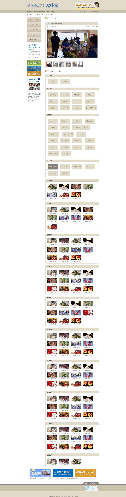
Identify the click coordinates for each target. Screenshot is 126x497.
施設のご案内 (34, 19)
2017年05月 (88, 281)
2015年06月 (76, 344)
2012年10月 (76, 430)
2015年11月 (64, 336)
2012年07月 (64, 438)
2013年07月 (64, 407)
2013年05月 (88, 407)
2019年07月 (52, 218)
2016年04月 (88, 313)
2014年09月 (88, 367)
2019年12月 (52, 210)
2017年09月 (88, 273)
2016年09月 (76, 304)
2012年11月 (64, 430)
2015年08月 (52, 344)
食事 (34, 73)
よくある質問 (34, 29)
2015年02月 (76, 352)
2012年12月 (52, 430)
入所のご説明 (34, 24)
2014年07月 (64, 375)
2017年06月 (76, 281)
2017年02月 (76, 289)
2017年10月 (76, 273)
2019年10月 (64, 210)
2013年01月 (88, 415)
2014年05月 (88, 375)
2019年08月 (88, 210)
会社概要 (83, 11)
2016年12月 (52, 304)
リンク (88, 11)
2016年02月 (64, 321)
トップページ (30, 15)
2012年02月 (76, 447)
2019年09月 (76, 210)
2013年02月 (76, 415)
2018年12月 (52, 241)
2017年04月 (52, 289)
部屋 (34, 68)
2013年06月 (76, 407)
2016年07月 (52, 313)
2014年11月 (64, 367)
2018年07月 (64, 250)
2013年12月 (52, 399)
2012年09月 (88, 430)
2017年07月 (64, 281)
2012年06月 (76, 438)
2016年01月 (76, 321)
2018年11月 (64, 241)
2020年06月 (52, 195)
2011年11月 (64, 462)
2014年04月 (52, 384)
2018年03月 (52, 258)
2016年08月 (88, 304)
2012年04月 (52, 447)
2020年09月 (64, 187)
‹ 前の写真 (88, 26)
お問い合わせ (34, 39)
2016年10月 (64, 304)
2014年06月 (76, 375)
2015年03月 (64, 352)
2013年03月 (64, 415)
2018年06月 (76, 250)
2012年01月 (88, 447)
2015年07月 (64, 344)
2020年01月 (76, 195)
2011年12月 (52, 462)
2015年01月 (88, 352)
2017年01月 (88, 289)
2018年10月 (76, 241)
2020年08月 (76, 187)
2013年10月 (76, 399)
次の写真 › (95, 26)
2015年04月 (52, 352)
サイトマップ (96, 11)
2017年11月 (64, 273)
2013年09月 (88, 399)
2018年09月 (88, 241)
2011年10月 (76, 462)
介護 (34, 62)
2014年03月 (64, 384)
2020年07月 (88, 187)
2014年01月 (88, 384)
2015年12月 (52, 336)
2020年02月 (64, 195)
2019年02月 (52, 227)
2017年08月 (52, 281)
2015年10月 (76, 336)
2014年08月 (52, 375)
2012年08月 (52, 438)
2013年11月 (64, 399)
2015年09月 (88, 336)
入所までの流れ (71, 478)
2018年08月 (52, 250)
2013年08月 (52, 407)
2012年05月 (88, 438)
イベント (37, 15)
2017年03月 (64, 289)
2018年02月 (64, 258)
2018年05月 (88, 250)
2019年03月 (88, 218)
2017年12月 (52, 273)
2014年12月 (52, 367)
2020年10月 (52, 187)
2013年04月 (52, 415)
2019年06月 (64, 218)
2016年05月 (76, 313)
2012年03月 (64, 447)
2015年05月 (88, 344)
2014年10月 (76, 367)
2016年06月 (64, 313)
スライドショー (51, 26)
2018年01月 (76, 258)
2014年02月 (76, 384)
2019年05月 (76, 218)
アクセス (34, 34)
